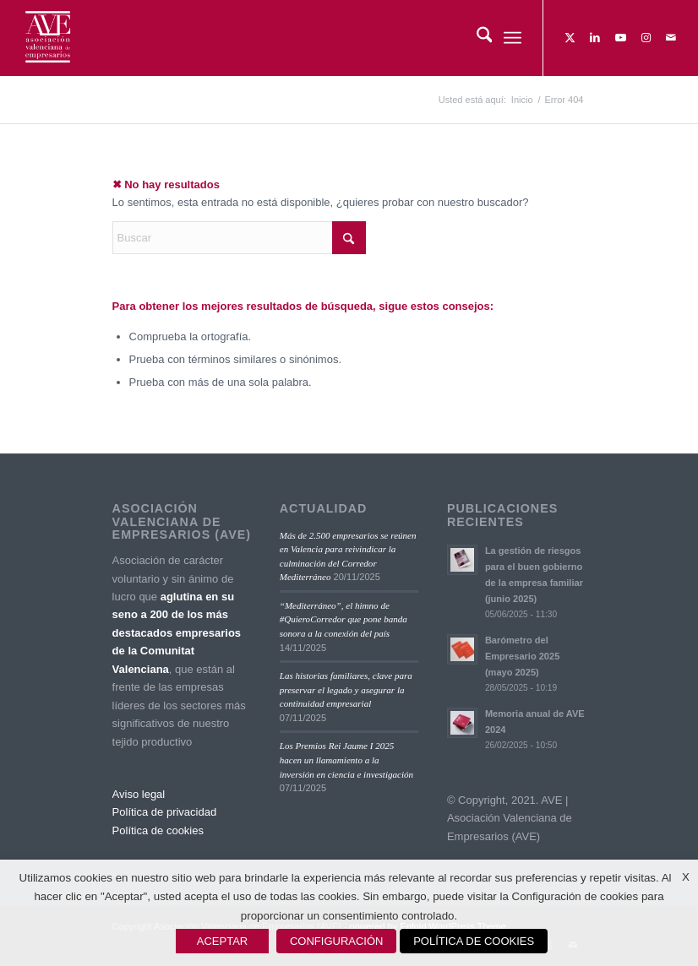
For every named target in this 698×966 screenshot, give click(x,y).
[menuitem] (476, 38)
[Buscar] (476, 38)
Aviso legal (139, 794)
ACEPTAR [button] (222, 941)
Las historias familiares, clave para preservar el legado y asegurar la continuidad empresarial (346, 689)
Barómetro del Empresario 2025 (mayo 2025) (522, 656)
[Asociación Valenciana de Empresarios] (46, 38)
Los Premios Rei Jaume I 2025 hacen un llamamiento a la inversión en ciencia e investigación (346, 760)
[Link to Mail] (671, 38)
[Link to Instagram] (645, 38)
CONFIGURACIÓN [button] (337, 941)
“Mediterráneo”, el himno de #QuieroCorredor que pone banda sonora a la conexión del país (343, 619)
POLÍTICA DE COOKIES (473, 941)
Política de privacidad (164, 812)
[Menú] (512, 38)
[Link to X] (569, 38)
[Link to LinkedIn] (595, 38)
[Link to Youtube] (620, 38)
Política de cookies (158, 830)
